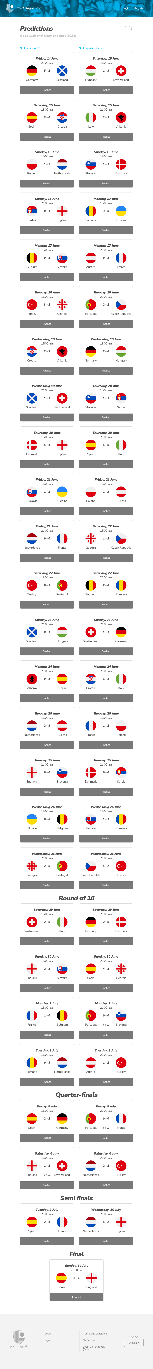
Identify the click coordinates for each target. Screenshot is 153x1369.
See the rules (126, 27)
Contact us (89, 1340)
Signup (48, 1340)
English (132, 1343)
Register (139, 8)
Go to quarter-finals (90, 48)
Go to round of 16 (30, 48)
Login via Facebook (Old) (94, 1348)
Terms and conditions (95, 1333)
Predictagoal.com (24, 8)
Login (126, 8)
